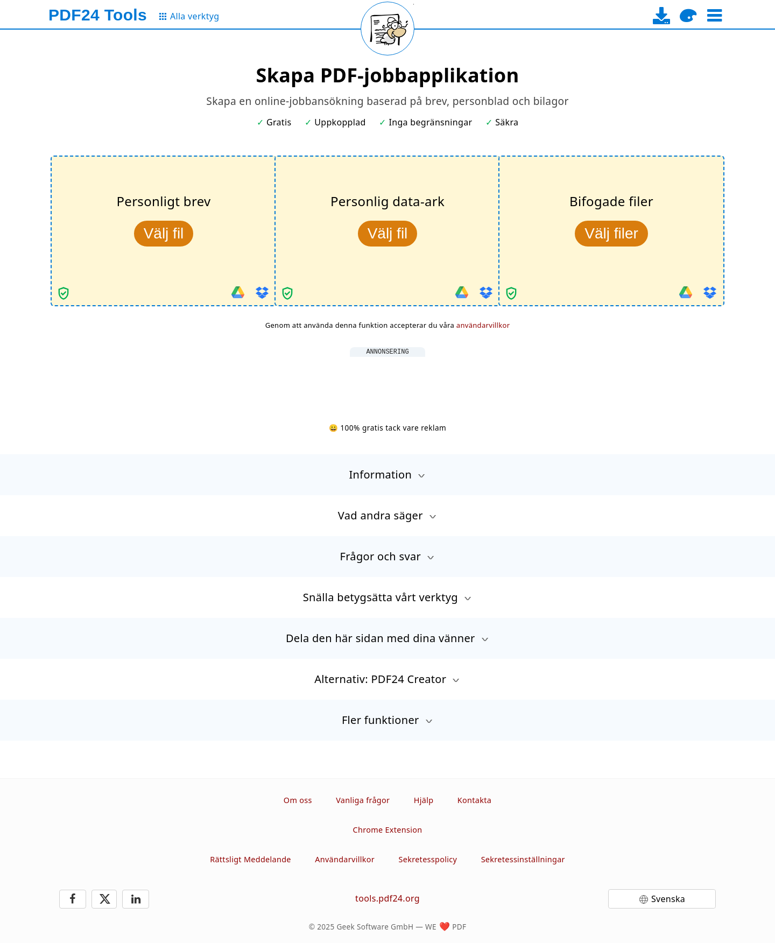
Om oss (298, 800)
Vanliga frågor (363, 800)
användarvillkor (483, 325)
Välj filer (611, 233)
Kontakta (474, 800)
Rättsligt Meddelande (250, 859)
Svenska (668, 899)
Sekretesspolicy (428, 859)
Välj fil (164, 233)
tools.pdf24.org (387, 898)
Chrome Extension (387, 830)
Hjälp (424, 800)
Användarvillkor (345, 859)
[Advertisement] (387, 381)
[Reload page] (387, 28)
